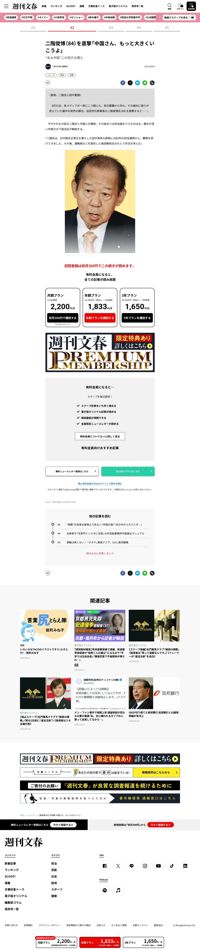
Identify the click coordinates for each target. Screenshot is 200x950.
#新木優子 (93, 17)
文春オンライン (140, 925)
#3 (111, 27)
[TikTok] (172, 866)
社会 (54, 876)
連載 (82, 6)
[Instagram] (145, 866)
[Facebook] (104, 866)
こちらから (129, 489)
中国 (71, 75)
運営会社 (158, 925)
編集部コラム (13, 902)
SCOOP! (70, 6)
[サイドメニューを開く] (6, 6)
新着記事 (10, 863)
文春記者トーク (96, 6)
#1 (33, 27)
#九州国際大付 (153, 17)
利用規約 (28, 925)
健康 (54, 896)
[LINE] (131, 866)
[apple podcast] (118, 890)
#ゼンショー (76, 17)
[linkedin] (185, 866)
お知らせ (101, 925)
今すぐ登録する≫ (63, 825)
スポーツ (56, 889)
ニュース (51, 75)
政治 (62, 75)
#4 (139, 27)
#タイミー (43, 17)
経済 (54, 883)
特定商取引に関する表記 (78, 925)
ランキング (56, 6)
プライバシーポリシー (49, 925)
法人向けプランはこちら (128, 471)
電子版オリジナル (118, 6)
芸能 (54, 870)
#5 (167, 27)
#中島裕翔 (109, 17)
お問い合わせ (11, 925)
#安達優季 (11, 17)
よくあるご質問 (119, 925)
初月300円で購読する (63, 318)
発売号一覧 (137, 6)
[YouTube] (158, 866)
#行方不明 (27, 17)
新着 (44, 6)
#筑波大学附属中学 (130, 17)
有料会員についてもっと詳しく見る (100, 436)
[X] (118, 866)
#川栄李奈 (59, 17)
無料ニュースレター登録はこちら (72, 471)
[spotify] (104, 890)
